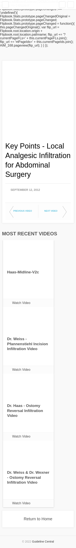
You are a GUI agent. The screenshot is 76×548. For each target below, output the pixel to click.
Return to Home (38, 519)
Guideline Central (43, 541)
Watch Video (21, 303)
